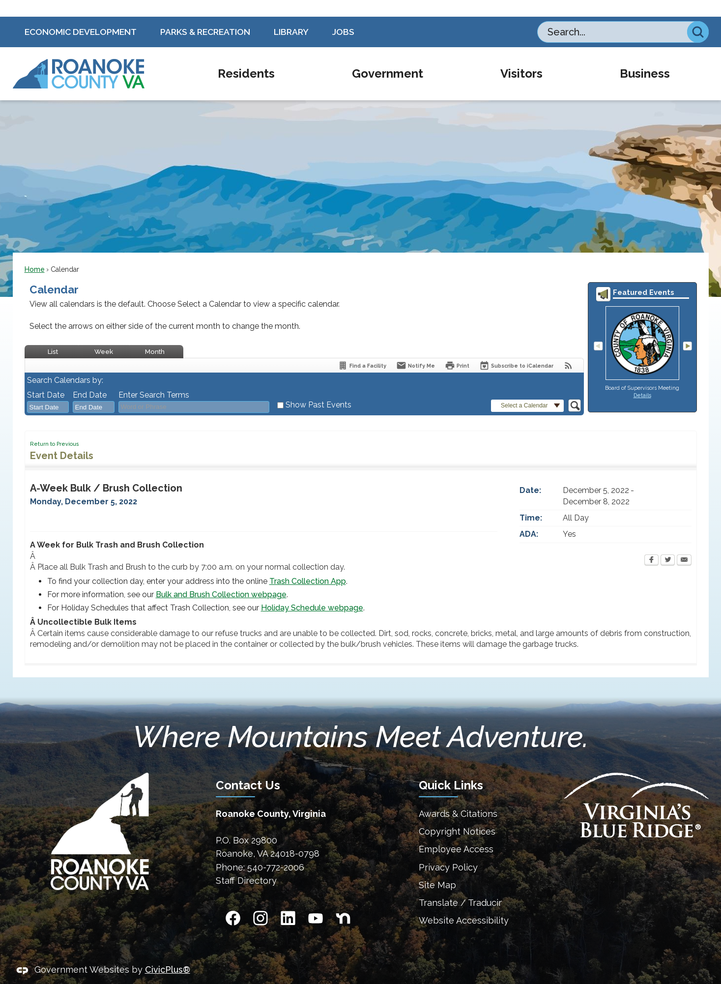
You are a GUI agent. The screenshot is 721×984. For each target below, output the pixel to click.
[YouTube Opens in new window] (315, 901)
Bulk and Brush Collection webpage (221, 577)
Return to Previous (54, 427)
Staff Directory (246, 864)
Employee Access (456, 832)
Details (642, 378)
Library (291, 15)
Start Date (45, 378)
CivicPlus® (167, 953)
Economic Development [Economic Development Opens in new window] (81, 15)
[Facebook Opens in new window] (651, 544)
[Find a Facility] (362, 349)
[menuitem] (246, 57)
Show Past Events (318, 388)
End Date (90, 378)
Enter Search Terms (153, 378)
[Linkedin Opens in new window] (288, 901)
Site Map (437, 868)
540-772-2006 (275, 850)
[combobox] (48, 390)
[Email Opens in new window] (684, 544)
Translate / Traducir (460, 886)
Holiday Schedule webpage (312, 591)
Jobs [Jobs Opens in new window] (343, 15)
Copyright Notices (457, 815)
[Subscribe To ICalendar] (516, 349)
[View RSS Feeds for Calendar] (568, 349)
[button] (698, 15)
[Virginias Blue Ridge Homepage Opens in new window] (636, 788)
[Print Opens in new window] (457, 349)
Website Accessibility (464, 903)
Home (35, 253)
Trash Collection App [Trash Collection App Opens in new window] (307, 564)
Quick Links (451, 768)
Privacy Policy (448, 850)
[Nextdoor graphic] (343, 901)
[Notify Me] (415, 349)
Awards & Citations (458, 797)
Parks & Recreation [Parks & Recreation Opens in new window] (205, 15)
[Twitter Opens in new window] (668, 544)
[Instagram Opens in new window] (260, 901)
